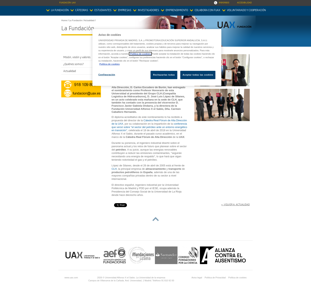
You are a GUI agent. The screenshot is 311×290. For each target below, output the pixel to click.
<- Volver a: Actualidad (235, 205)
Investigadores (148, 10)
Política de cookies (237, 277)
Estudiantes (102, 10)
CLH (114, 168)
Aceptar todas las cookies (197, 75)
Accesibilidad (244, 3)
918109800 (224, 3)
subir (155, 219)
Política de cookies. (140, 54)
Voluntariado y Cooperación (246, 10)
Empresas (124, 10)
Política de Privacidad (215, 277)
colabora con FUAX (207, 10)
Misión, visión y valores (76, 57)
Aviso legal (196, 277)
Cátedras (81, 10)
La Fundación (60, 10)
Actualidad (69, 71)
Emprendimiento (177, 10)
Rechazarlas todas (164, 75)
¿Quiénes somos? (73, 64)
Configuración (106, 74)
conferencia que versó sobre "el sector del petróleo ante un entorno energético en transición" (149, 127)
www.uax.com (71, 277)
